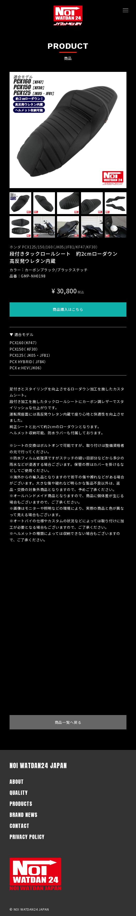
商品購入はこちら (68, 309)
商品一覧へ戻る (68, 722)
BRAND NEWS (23, 815)
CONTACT (19, 826)
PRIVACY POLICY (27, 837)
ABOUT (17, 782)
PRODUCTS (21, 804)
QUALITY (19, 793)
